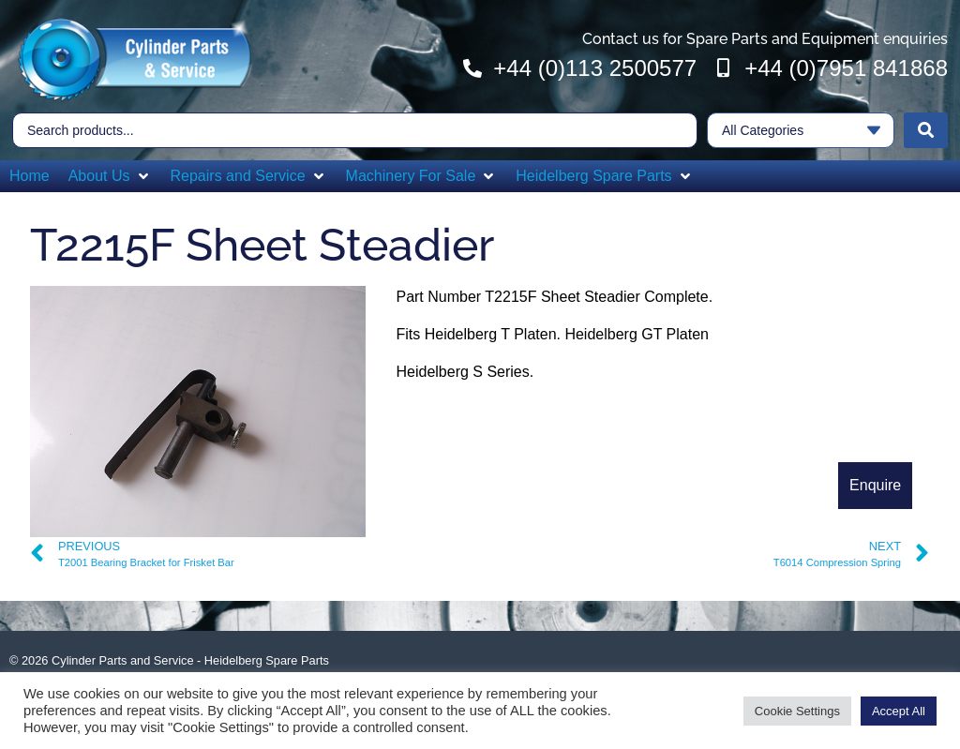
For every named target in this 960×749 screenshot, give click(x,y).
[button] (110, 176)
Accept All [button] (898, 711)
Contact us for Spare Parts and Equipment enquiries (765, 39)
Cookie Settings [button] (797, 711)
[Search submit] (926, 130)
